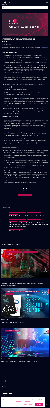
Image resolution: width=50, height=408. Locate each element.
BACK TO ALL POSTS (25, 195)
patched (34, 138)
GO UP (25, 189)
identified (17, 150)
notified (18, 65)
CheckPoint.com (34, 404)
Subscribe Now (5, 398)
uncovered (14, 170)
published (10, 132)
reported (16, 75)
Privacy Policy (45, 404)
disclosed (11, 120)
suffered (33, 55)
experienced (40, 84)
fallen (21, 108)
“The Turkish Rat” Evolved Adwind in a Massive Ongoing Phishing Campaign (27, 215)
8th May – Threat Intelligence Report (17, 230)
